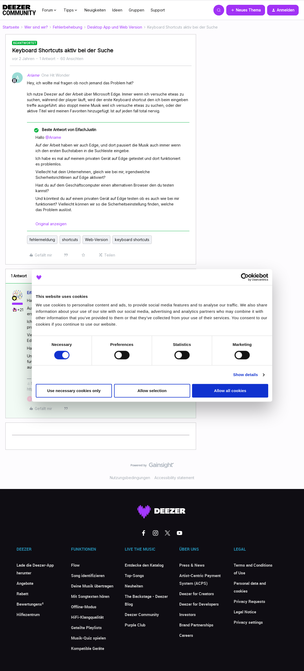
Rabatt (22, 593)
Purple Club (135, 624)
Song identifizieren (87, 575)
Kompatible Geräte (87, 648)
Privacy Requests (249, 601)
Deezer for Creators (196, 593)
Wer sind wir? (36, 27)
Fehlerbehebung (67, 27)
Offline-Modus (83, 606)
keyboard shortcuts (132, 239)
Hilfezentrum (28, 614)
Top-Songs (134, 575)
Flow (75, 565)
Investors (187, 614)
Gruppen (136, 10)
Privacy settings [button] (248, 622)
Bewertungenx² (30, 604)
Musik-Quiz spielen (88, 638)
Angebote (25, 583)
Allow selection (151, 391)
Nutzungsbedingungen (130, 477)
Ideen (117, 10)
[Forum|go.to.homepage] (19, 10)
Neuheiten (134, 586)
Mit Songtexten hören (90, 596)
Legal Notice (245, 611)
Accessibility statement (174, 477)
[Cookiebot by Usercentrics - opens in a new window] (244, 277)
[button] (245, 10)
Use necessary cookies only (73, 391)
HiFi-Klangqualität (87, 617)
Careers (186, 635)
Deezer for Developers (199, 604)
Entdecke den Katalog (144, 565)
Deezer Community (142, 614)
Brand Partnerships (196, 624)
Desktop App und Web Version (114, 27)
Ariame (33, 75)
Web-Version (96, 239)
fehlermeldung (42, 239)
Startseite (11, 27)
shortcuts (70, 239)
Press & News (192, 565)
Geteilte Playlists (86, 627)
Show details (245, 374)
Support (158, 10)
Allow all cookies (230, 391)
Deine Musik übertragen (92, 586)
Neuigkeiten (95, 10)
